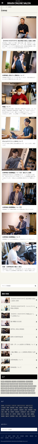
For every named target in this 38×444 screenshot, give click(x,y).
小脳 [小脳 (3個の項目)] (35, 386)
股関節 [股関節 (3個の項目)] (7, 390)
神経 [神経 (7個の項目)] (28, 388)
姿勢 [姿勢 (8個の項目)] (26, 386)
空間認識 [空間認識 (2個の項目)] (33, 388)
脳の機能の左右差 (11, 322)
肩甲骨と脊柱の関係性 (12, 330)
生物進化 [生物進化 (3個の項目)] (17, 388)
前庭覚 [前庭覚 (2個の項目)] (20, 383)
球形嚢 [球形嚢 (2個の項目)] (12, 388)
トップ (2, 436)
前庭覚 (14, 436)
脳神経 (26, 436)
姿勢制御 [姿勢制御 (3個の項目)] (30, 386)
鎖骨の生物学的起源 (12, 337)
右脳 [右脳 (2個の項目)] (11, 386)
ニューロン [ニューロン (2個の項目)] (8, 381)
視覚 (18, 436)
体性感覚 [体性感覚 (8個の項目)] (12, 383)
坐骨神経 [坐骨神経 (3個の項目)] (16, 386)
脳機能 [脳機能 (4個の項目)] (32, 390)
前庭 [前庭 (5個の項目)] (17, 383)
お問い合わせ (18, 437)
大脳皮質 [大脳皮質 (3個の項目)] (21, 386)
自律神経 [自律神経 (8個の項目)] (12, 393)
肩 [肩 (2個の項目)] (10, 390)
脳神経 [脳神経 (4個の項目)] (2, 393)
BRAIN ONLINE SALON (19, 3)
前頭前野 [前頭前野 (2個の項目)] (26, 383)
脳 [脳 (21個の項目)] (25, 390)
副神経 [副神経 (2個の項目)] (2, 386)
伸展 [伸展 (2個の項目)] (8, 383)
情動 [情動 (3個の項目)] (6, 388)
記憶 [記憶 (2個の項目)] (20, 393)
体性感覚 (22, 436)
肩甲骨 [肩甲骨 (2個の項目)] (14, 390)
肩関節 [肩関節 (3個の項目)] (18, 390)
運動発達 (31, 436)
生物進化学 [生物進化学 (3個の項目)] (23, 388)
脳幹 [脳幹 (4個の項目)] (29, 390)
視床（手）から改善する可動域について (18, 345)
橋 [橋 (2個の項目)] (8, 388)
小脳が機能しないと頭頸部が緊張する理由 (18, 354)
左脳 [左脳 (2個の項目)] (2, 388)
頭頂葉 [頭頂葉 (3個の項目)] (33, 393)
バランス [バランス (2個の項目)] (14, 381)
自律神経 (7, 437)
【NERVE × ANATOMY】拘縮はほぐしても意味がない (17, 315)
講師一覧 (12, 437)
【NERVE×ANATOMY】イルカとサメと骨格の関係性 (18, 308)
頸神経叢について (11, 368)
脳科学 (9, 436)
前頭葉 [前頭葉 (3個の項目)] (30, 383)
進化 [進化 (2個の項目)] (29, 393)
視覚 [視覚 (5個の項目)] (17, 393)
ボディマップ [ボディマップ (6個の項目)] (29, 381)
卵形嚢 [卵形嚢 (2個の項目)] (7, 386)
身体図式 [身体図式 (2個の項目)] (25, 393)
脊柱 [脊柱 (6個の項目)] (23, 390)
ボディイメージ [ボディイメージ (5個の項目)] (21, 381)
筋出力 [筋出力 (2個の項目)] (2, 390)
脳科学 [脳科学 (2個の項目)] (7, 393)
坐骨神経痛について (12, 360)
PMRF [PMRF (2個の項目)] (2, 381)
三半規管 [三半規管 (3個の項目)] (3, 383)
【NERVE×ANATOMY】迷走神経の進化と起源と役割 (18, 300)
